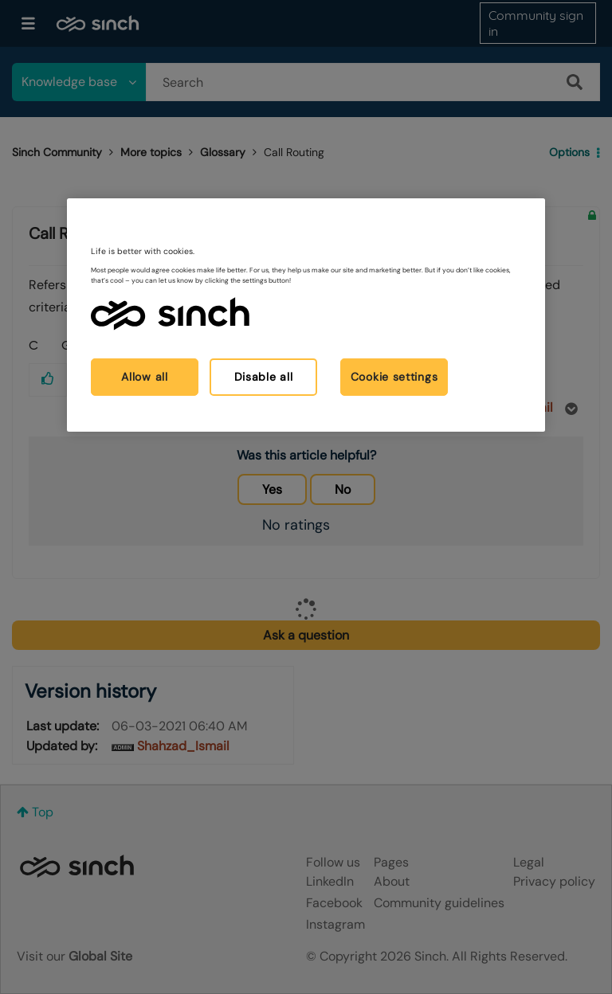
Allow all (144, 377)
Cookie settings (394, 377)
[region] (306, 315)
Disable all (263, 377)
